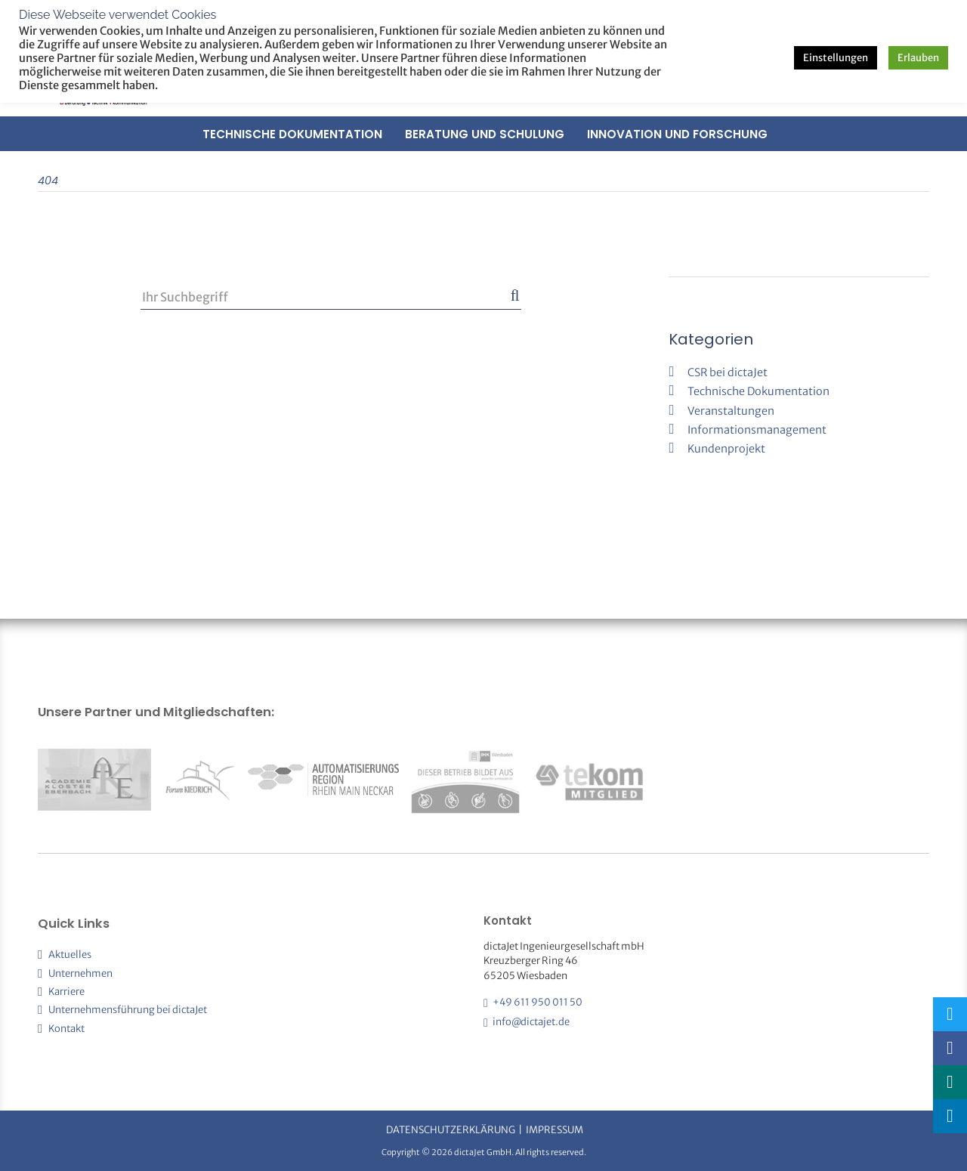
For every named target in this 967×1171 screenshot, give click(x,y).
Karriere (66, 991)
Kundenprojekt (726, 449)
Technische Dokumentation (292, 134)
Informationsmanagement (756, 430)
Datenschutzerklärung (450, 1129)
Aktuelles (69, 954)
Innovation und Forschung (677, 134)
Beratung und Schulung (484, 134)
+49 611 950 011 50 (537, 1002)
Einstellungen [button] (835, 57)
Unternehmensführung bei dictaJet (127, 1009)
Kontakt (66, 1028)
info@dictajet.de (531, 1021)
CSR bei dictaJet (727, 372)
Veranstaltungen (730, 411)
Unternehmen (80, 973)
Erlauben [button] (918, 57)
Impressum (554, 1129)
